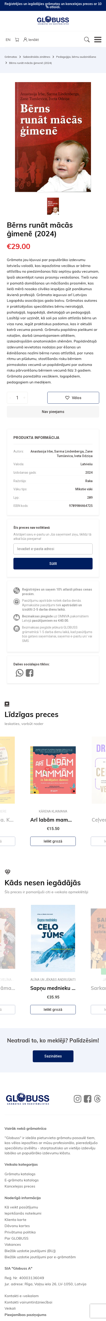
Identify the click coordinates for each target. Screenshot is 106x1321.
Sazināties (53, 1056)
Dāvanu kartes (17, 1225)
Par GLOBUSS (16, 1238)
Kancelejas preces (20, 1186)
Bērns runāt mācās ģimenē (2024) (30, 63)
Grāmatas (11, 56)
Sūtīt (53, 563)
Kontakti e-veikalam (22, 1295)
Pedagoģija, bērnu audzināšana (76, 56)
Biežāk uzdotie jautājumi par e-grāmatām (40, 1257)
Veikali (10, 1308)
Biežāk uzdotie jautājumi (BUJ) (30, 1250)
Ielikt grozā (53, 841)
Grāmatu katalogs (20, 1174)
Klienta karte (15, 1219)
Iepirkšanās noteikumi (23, 1213)
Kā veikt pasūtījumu (21, 1207)
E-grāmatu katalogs (22, 1180)
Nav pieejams (53, 412)
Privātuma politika (20, 1232)
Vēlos (73, 397)
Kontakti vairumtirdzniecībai (28, 1302)
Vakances (13, 1244)
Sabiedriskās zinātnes (36, 56)
